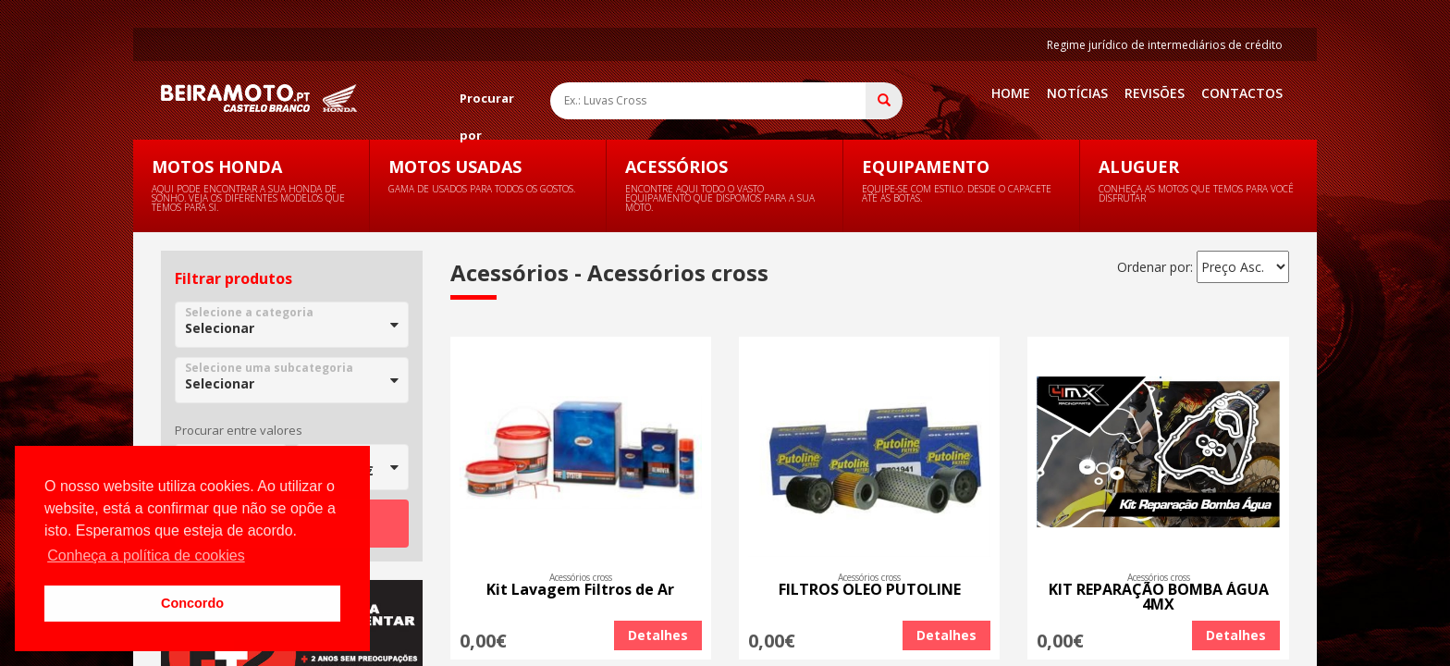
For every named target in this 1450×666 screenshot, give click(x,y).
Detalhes (658, 635)
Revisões (1154, 93)
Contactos (1242, 93)
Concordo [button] (192, 603)
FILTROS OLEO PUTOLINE (870, 589)
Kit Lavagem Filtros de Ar (580, 589)
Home (1010, 93)
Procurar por (487, 103)
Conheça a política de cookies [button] (145, 555)
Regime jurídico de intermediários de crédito (1165, 45)
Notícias (1077, 93)
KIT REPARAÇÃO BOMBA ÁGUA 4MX (1159, 596)
